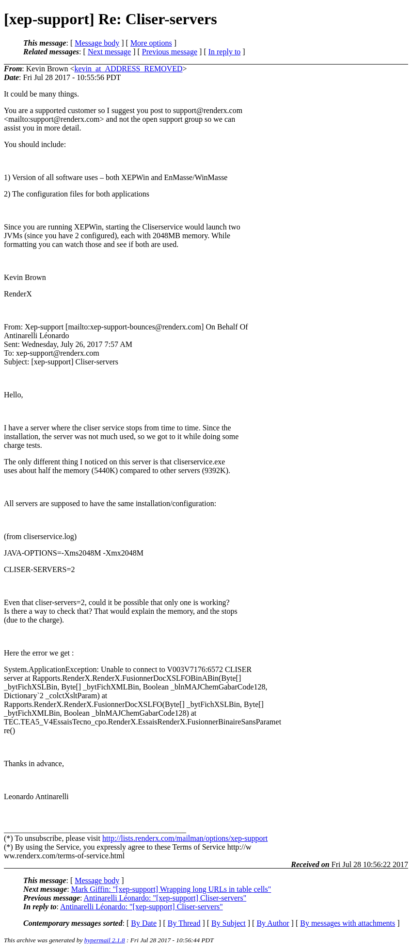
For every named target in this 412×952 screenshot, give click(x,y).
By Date (144, 923)
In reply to (224, 52)
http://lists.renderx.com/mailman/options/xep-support (185, 838)
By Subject (228, 923)
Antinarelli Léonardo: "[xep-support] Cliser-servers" (164, 898)
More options (151, 43)
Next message (109, 52)
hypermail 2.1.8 (104, 940)
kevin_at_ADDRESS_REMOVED (128, 69)
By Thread (184, 923)
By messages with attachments (347, 923)
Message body (97, 43)
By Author (272, 923)
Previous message (169, 52)
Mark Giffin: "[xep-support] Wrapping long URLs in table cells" (171, 889)
